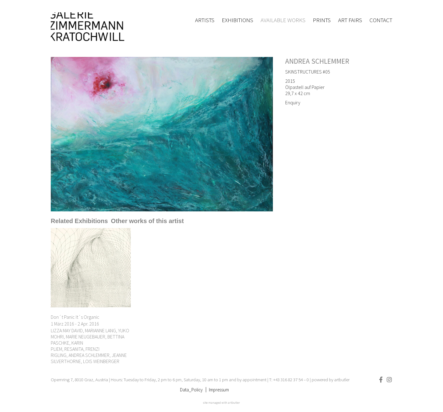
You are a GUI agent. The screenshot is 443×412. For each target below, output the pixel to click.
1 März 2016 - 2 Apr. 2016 (75, 324)
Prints (322, 20)
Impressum (219, 390)
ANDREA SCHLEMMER (317, 61)
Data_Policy (191, 390)
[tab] (79, 221)
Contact (380, 20)
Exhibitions (237, 20)
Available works (283, 20)
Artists (204, 20)
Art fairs (350, 20)
